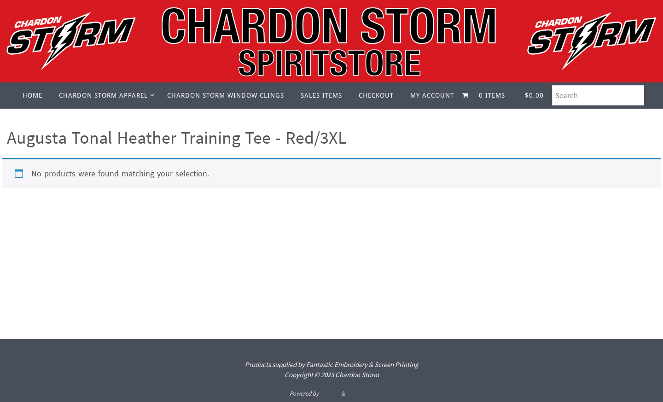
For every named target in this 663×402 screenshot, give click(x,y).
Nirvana (330, 393)
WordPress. (360, 393)
